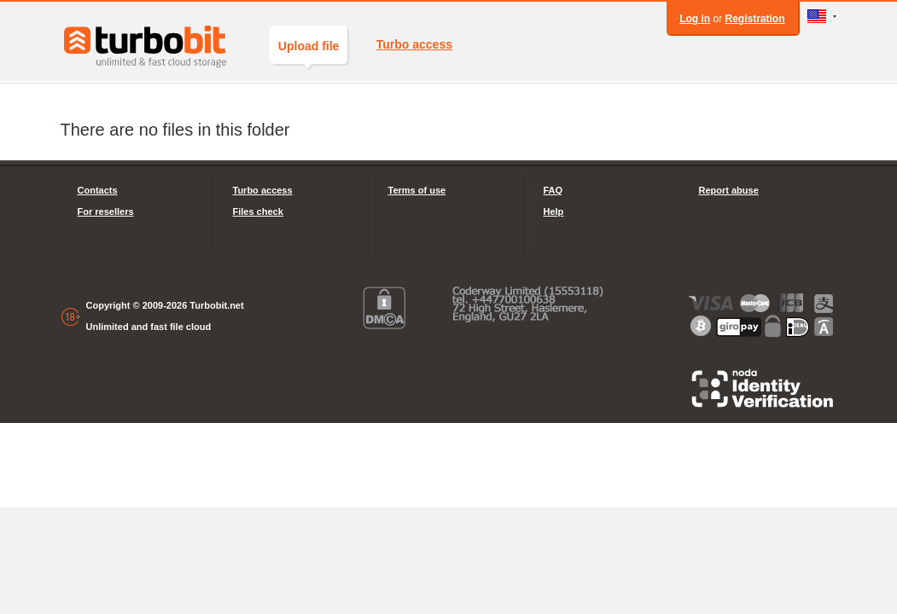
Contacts (98, 190)
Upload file (309, 51)
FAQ (553, 190)
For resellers (106, 211)
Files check (258, 211)
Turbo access (414, 44)
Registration (754, 19)
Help (554, 211)
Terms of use (417, 190)
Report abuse (729, 190)
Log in (694, 19)
